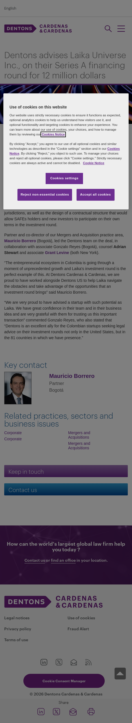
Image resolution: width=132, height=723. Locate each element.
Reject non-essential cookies (45, 194)
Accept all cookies (95, 194)
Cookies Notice (53, 134)
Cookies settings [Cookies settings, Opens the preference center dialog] (64, 178)
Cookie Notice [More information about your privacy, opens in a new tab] (93, 163)
